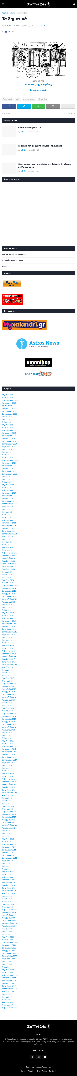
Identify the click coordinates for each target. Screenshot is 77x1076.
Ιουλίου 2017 (7, 670)
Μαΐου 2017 (6, 675)
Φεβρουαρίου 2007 (10, 1007)
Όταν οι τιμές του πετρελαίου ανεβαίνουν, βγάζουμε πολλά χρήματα (44, 165)
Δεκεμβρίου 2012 (9, 817)
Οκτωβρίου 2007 (9, 986)
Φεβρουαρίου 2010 (10, 909)
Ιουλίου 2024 (7, 449)
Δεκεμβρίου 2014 (9, 751)
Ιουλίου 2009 (7, 929)
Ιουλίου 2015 (7, 732)
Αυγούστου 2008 (8, 958)
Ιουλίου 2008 (7, 961)
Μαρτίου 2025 (7, 427)
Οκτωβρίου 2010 (9, 888)
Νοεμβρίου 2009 (8, 918)
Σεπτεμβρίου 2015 (9, 727)
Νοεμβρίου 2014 (8, 754)
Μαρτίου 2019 (7, 615)
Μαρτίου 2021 (7, 550)
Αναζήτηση (74, 4)
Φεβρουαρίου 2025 (10, 430)
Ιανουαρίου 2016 (9, 716)
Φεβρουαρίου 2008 (10, 975)
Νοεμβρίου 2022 (8, 498)
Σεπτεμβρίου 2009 (9, 923)
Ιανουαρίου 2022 (9, 523)
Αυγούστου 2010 (8, 893)
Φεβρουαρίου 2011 (10, 877)
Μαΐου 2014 (6, 770)
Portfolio (53, 1071)
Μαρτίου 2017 (7, 681)
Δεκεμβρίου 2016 (9, 689)
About (30, 1071)
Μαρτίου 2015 (7, 743)
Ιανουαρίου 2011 (9, 879)
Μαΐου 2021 (6, 544)
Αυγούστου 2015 (8, 730)
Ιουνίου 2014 (7, 768)
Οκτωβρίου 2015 (9, 724)
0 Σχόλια (41, 25)
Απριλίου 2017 (8, 678)
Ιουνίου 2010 (7, 898)
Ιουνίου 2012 (7, 833)
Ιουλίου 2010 (7, 896)
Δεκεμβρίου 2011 (9, 850)
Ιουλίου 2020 (7, 572)
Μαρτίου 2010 (7, 907)
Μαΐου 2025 (6, 422)
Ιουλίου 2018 (7, 637)
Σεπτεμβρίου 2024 (9, 444)
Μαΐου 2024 (6, 454)
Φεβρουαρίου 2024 (10, 460)
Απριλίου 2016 (8, 708)
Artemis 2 (6, 266)
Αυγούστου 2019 (8, 602)
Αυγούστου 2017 (8, 667)
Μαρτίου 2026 (7, 397)
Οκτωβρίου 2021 (9, 531)
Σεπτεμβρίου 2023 (9, 474)
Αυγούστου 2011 (8, 860)
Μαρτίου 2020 (7, 582)
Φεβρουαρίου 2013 (10, 811)
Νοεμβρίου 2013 (8, 787)
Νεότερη (6, 113)
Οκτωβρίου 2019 (9, 596)
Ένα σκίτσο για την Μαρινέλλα (14, 254)
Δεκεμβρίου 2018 (9, 623)
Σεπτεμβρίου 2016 (9, 697)
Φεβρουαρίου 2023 (10, 490)
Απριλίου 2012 (8, 839)
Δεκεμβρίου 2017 (9, 656)
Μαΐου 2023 (6, 482)
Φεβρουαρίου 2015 (10, 746)
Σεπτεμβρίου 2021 (9, 534)
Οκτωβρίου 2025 (9, 411)
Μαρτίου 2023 (7, 487)
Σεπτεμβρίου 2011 (9, 858)
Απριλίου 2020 (8, 580)
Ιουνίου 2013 (7, 800)
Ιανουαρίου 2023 (9, 493)
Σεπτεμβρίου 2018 (9, 632)
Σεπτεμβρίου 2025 (9, 414)
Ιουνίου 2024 (7, 452)
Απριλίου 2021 (8, 547)
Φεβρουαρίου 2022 (10, 520)
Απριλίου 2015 (8, 741)
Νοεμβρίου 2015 (8, 721)
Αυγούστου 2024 (8, 446)
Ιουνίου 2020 (7, 574)
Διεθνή (18, 99)
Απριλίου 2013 (8, 806)
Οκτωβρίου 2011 (9, 855)
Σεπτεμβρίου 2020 (9, 566)
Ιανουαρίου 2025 (9, 433)
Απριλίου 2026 (8, 394)
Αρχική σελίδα (8, 13)
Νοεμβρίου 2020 (8, 561)
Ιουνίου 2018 (7, 640)
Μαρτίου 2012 (7, 841)
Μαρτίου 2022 (7, 517)
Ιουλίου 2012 (7, 830)
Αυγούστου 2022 (8, 506)
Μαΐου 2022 (6, 514)
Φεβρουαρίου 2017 (10, 683)
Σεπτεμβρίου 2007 (9, 988)
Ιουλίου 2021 (7, 539)
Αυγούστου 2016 (8, 700)
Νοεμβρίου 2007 (8, 983)
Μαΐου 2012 (6, 836)
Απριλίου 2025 (8, 425)
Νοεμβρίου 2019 (8, 593)
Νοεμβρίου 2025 (8, 408)
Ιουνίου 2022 (7, 512)
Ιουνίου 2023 (7, 479)
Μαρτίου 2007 (7, 1005)
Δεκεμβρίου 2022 (9, 495)
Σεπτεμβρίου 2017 (9, 664)
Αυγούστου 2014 (8, 762)
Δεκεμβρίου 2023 (9, 465)
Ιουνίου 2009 (7, 931)
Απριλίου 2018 (8, 645)
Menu (3, 4)
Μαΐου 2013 (6, 803)
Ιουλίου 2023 (7, 476)
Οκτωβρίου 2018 (9, 629)
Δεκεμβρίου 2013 (9, 784)
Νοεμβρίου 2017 (8, 659)
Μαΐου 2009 (6, 934)
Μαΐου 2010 (6, 901)
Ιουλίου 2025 (7, 416)
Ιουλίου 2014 (7, 765)
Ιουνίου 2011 (7, 866)
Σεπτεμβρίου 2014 (9, 760)
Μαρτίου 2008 (7, 972)
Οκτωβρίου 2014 (9, 757)
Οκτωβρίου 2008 (9, 953)
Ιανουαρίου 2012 (9, 847)
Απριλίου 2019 (8, 612)
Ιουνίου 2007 (7, 997)
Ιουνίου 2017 (7, 672)
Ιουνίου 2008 (7, 964)
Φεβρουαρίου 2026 (10, 400)
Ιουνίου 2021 (7, 542)
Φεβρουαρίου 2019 (10, 618)
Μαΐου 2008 (6, 967)
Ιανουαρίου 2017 (9, 686)
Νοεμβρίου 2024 (8, 438)
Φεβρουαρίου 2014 (10, 779)
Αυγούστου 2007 (8, 991)
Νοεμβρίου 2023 (8, 468)
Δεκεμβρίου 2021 (9, 525)
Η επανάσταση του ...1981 (31, 127)
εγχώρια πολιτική (29, 99)
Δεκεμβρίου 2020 (9, 558)
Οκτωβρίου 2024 (9, 441)
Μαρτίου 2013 (7, 809)
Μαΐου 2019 (6, 610)
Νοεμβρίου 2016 (8, 691)
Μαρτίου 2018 (7, 648)
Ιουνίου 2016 (7, 702)
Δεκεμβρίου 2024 (9, 435)
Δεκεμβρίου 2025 (9, 405)
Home (23, 1071)
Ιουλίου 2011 (7, 863)
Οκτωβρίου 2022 (9, 501)
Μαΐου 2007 (6, 999)
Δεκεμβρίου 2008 (9, 948)
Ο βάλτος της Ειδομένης (38, 84)
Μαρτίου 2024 (7, 457)
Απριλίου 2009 (8, 937)
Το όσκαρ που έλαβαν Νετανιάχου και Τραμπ (40, 145)
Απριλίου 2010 (8, 904)
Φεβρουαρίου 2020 (10, 585)
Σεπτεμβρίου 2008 (9, 956)
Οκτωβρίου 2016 (9, 694)
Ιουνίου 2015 (7, 735)
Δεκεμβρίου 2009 (9, 915)
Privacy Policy (41, 1071)
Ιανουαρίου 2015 (9, 749)
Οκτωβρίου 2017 (9, 662)
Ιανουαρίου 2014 (9, 781)
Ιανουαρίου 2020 (9, 588)
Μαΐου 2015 (6, 738)
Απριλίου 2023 (8, 484)
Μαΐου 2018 (6, 642)
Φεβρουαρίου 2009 (10, 942)
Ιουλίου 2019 (7, 604)
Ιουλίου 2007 (7, 994)
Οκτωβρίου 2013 (9, 790)
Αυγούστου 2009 (8, 926)
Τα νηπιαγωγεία (38, 90)
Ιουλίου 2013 (7, 798)
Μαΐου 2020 (6, 577)
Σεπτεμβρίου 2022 (9, 503)
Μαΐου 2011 (6, 869)
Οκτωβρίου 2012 (9, 822)
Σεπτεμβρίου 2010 (9, 890)
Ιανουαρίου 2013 (9, 814)
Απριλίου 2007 (8, 1002)
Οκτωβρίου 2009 (9, 920)
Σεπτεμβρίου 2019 (9, 599)
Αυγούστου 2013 (8, 795)
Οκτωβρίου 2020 (9, 563)
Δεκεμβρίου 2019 (9, 591)
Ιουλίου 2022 (7, 509)
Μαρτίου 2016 (7, 711)
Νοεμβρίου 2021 (8, 528)
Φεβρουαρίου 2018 (10, 651)
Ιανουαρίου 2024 (9, 463)
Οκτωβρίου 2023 (9, 471)
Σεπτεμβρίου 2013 (9, 792)
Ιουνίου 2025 (7, 419)
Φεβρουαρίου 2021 (10, 553)
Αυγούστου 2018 (8, 634)
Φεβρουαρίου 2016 (10, 713)
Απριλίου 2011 (8, 871)
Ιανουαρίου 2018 (9, 653)
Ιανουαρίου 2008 (9, 977)
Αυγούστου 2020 (8, 569)
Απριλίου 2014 (8, 773)
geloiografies (42, 99)
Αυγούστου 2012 (8, 828)
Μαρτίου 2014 (7, 776)
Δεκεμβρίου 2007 (9, 980)
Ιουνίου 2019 (7, 607)
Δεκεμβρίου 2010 (9, 882)
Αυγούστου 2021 (8, 536)
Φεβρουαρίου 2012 (10, 844)
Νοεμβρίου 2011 (8, 852)
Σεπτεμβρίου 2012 (9, 825)
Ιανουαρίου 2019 (9, 621)
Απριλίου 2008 (8, 969)
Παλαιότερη (69, 113)
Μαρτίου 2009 (7, 939)
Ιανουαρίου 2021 (9, 555)
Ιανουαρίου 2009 (9, 945)
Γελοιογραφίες (22, 13)
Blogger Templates (43, 1067)
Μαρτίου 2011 (7, 874)
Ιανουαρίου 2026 (9, 403)
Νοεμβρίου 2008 (8, 950)
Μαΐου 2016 (6, 705)
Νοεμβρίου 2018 (8, 626)
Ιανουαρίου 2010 (9, 912)
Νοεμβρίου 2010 (8, 885)
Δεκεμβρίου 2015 (9, 719)
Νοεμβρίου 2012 (8, 820)
